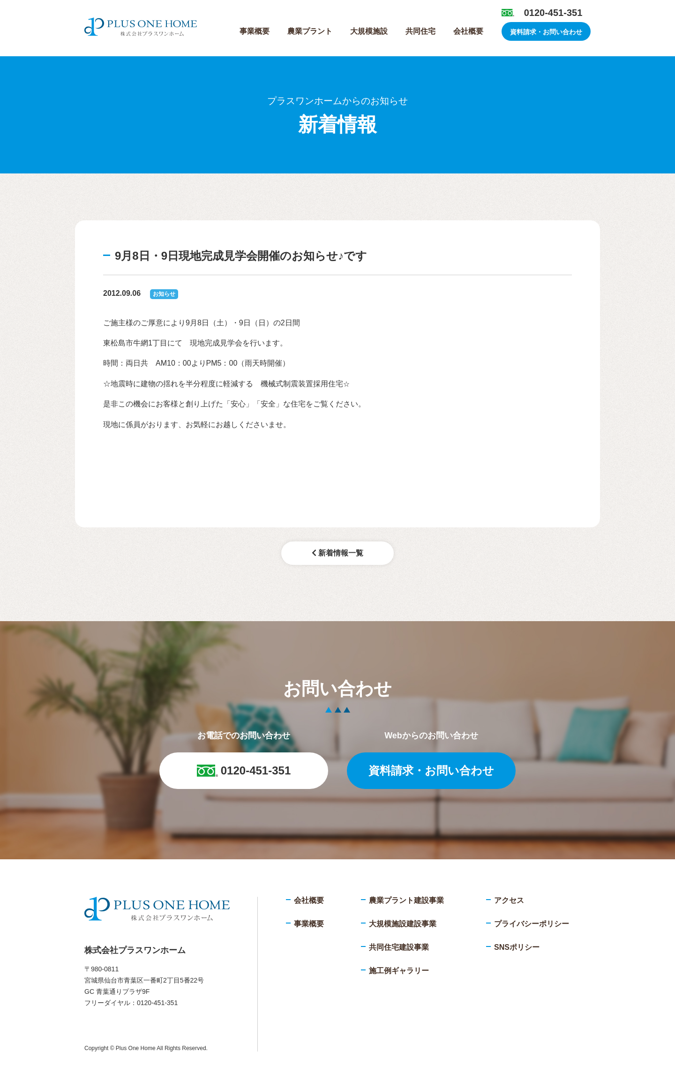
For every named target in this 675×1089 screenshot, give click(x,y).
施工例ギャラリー (399, 971)
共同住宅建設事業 (399, 947)
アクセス (509, 900)
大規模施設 (369, 31)
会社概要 (468, 31)
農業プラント (309, 31)
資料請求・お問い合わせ (546, 32)
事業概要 (255, 31)
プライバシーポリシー (531, 924)
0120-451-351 (553, 12)
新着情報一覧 (337, 553)
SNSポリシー (517, 947)
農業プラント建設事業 (406, 900)
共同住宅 (420, 31)
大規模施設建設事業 (402, 924)
